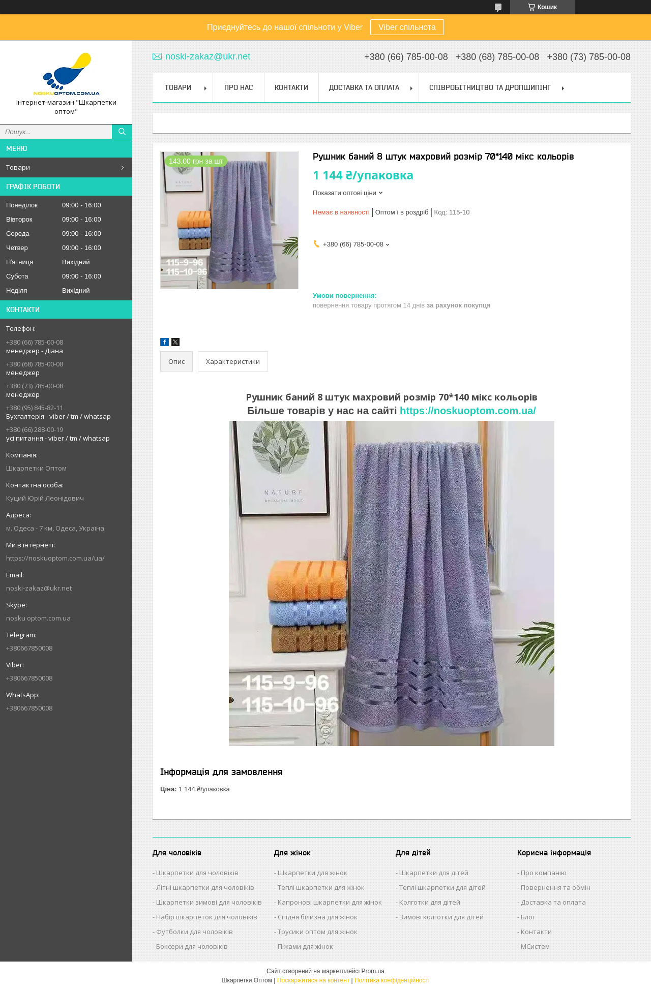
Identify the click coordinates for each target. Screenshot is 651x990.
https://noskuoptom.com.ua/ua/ (55, 558)
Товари (18, 167)
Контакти (291, 87)
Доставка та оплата (553, 902)
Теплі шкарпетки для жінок (321, 887)
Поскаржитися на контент (313, 980)
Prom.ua (373, 971)
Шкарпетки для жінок (312, 872)
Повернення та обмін (555, 887)
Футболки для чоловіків (194, 931)
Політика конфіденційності (392, 980)
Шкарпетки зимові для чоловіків (209, 902)
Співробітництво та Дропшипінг (490, 87)
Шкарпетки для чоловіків (197, 872)
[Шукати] (122, 131)
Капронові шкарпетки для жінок (330, 902)
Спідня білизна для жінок (318, 916)
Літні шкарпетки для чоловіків (205, 887)
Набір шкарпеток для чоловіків (206, 916)
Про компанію (544, 872)
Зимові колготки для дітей (441, 916)
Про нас (238, 87)
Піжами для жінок (305, 946)
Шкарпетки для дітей (433, 872)
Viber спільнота (407, 27)
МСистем (535, 946)
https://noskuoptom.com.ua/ (468, 410)
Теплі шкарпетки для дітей (442, 887)
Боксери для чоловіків (192, 946)
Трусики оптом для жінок (318, 931)
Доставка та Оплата (364, 87)
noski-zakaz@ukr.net (39, 588)
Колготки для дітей (429, 902)
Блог (528, 916)
